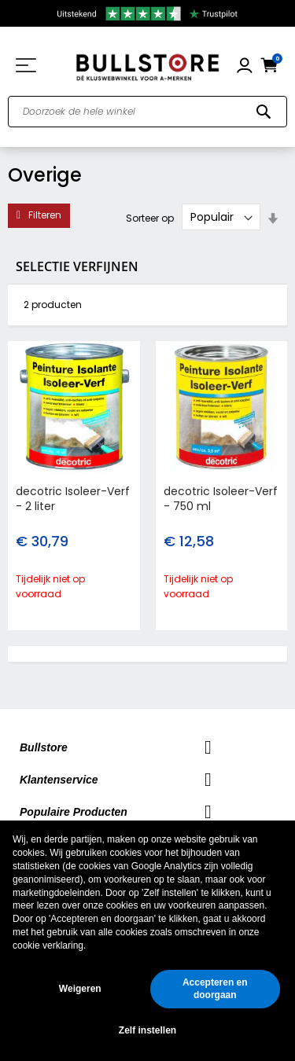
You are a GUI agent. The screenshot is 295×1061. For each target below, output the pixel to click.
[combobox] (147, 111)
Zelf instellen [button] (147, 1030)
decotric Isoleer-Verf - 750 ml (221, 498)
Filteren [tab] (44, 215)
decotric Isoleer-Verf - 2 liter (73, 498)
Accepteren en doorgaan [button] (215, 989)
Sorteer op (150, 217)
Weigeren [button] (80, 988)
